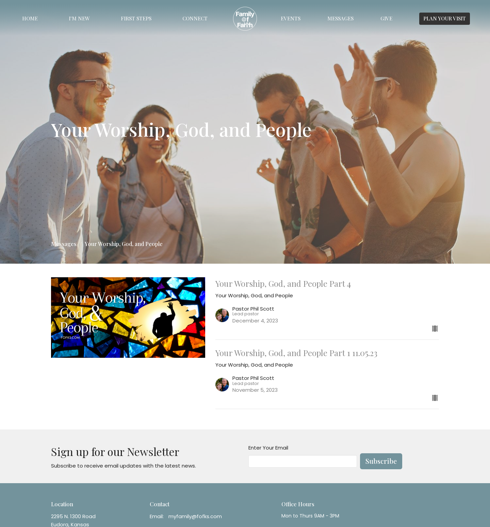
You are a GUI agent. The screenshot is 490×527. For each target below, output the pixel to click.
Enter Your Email (268, 447)
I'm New (79, 18)
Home (30, 18)
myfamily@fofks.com (195, 516)
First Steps (136, 18)
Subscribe (381, 460)
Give (386, 18)
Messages (340, 18)
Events (290, 18)
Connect (195, 18)
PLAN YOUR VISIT (444, 18)
